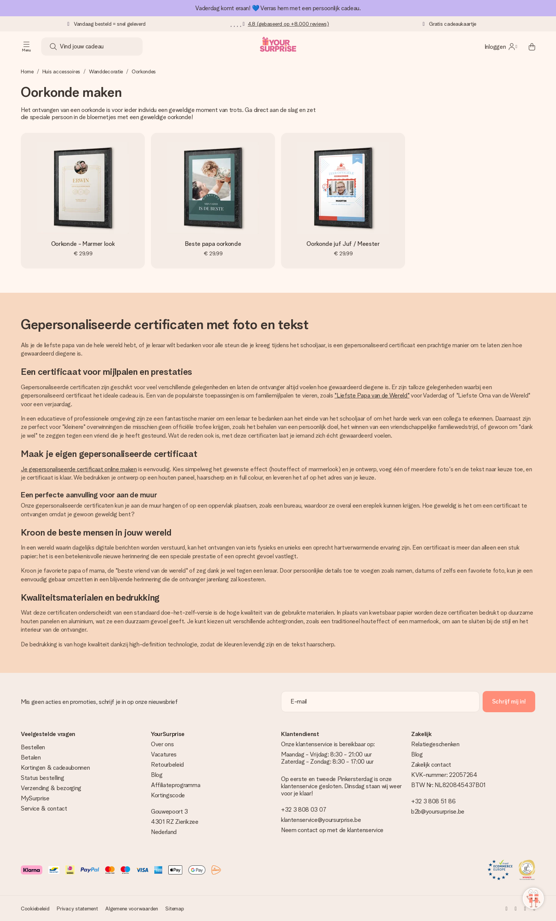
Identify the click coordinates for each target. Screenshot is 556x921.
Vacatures (164, 754)
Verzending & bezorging (51, 788)
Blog (157, 774)
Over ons (162, 744)
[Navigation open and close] (26, 46)
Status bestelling (42, 777)
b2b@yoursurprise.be (437, 811)
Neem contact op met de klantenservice (332, 830)
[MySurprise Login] (501, 46)
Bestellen (33, 747)
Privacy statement (77, 908)
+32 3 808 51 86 (433, 801)
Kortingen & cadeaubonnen (55, 767)
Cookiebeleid (35, 908)
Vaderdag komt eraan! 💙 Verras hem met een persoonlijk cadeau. (277, 8)
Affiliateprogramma (175, 785)
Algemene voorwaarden (131, 908)
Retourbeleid (167, 764)
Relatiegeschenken (435, 744)
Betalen (31, 757)
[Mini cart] (527, 46)
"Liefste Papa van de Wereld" (371, 395)
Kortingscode (168, 795)
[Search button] (53, 46)
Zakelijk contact (431, 764)
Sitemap (174, 908)
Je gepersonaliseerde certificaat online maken (79, 469)
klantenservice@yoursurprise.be (321, 819)
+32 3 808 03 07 (303, 809)
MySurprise (35, 798)
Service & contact (44, 808)
